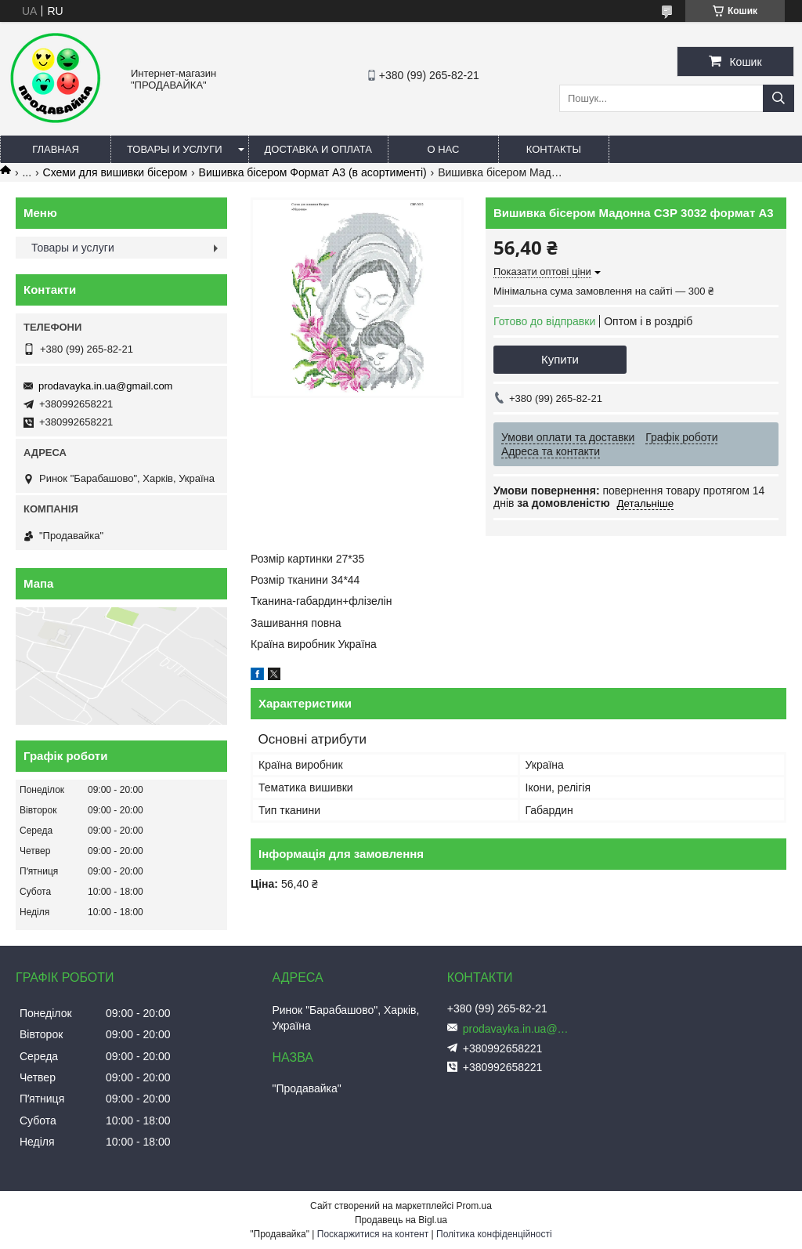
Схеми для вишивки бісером (115, 172)
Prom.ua (474, 1205)
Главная (55, 149)
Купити (560, 359)
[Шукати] (778, 98)
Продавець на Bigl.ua (401, 1220)
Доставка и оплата (318, 149)
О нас (443, 149)
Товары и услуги (174, 149)
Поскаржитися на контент (372, 1234)
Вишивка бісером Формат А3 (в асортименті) (313, 172)
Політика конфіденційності (494, 1234)
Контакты (553, 149)
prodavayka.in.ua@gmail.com (105, 386)
